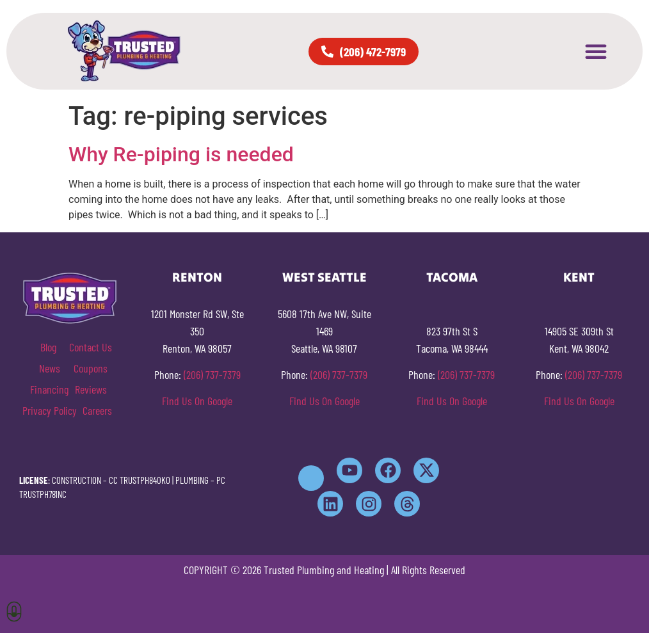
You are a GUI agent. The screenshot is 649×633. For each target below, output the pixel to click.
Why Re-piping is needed (181, 154)
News (49, 368)
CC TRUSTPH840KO (139, 480)
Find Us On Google (197, 401)
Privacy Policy (49, 410)
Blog (48, 347)
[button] (596, 51)
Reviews (91, 389)
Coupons (91, 368)
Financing (49, 389)
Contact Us (90, 347)
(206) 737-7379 (212, 374)
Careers (97, 410)
